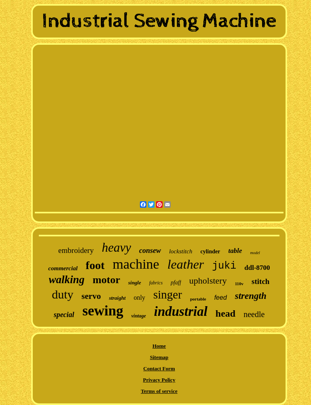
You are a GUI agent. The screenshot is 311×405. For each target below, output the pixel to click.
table (235, 251)
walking (67, 279)
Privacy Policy (159, 380)
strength (251, 296)
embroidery (76, 250)
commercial (62, 268)
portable (198, 298)
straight (117, 298)
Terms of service (159, 391)
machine (136, 264)
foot (95, 265)
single (134, 283)
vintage (138, 316)
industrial (180, 311)
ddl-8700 (257, 267)
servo (91, 296)
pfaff (176, 283)
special (64, 315)
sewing (103, 311)
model (255, 253)
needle (253, 314)
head (225, 313)
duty (62, 294)
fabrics (156, 283)
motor (106, 280)
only (139, 297)
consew (150, 250)
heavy (116, 247)
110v (239, 283)
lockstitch (180, 251)
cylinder (210, 251)
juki (224, 266)
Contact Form (159, 368)
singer (167, 294)
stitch (260, 281)
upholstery (208, 281)
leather (185, 264)
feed (220, 297)
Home (159, 346)
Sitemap (159, 357)
